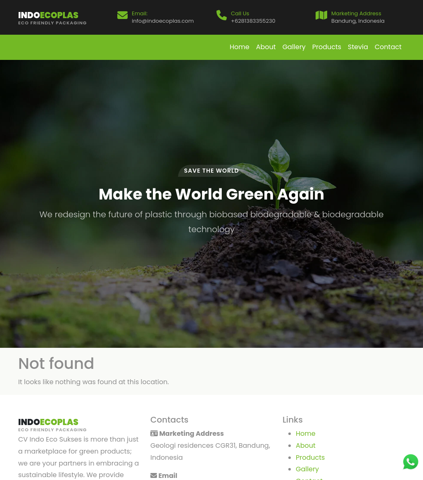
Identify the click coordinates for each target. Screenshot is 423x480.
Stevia (358, 47)
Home (240, 47)
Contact (388, 47)
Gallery (294, 47)
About (266, 47)
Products (326, 47)
